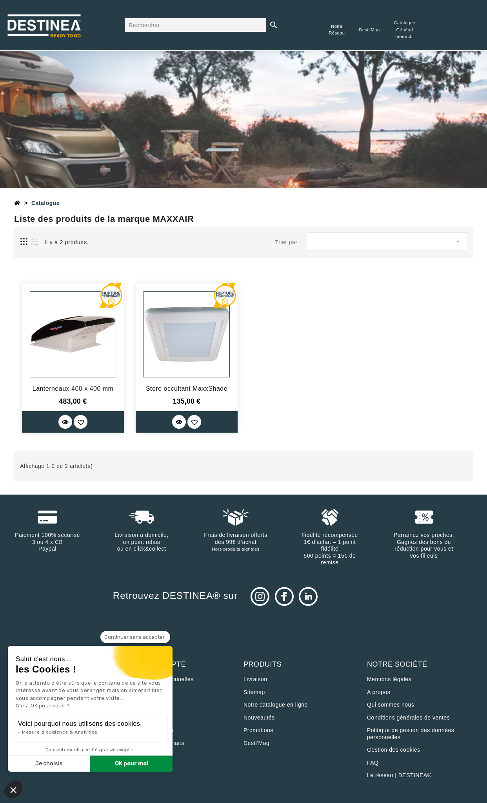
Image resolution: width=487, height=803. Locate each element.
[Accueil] (17, 203)
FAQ (373, 762)
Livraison (255, 679)
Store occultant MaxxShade (186, 388)
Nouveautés (259, 717)
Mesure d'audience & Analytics (60, 732)
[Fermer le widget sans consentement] (135, 637)
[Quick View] (65, 422)
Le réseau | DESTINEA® (399, 775)
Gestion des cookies (393, 750)
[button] (13, 789)
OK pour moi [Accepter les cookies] (131, 763)
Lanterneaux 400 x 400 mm (73, 388)
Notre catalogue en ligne (276, 704)
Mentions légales (389, 679)
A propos (378, 692)
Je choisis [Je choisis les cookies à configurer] (49, 763)
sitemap (254, 692)
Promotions (258, 730)
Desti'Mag (256, 743)
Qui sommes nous (390, 704)
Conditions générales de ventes (408, 717)
